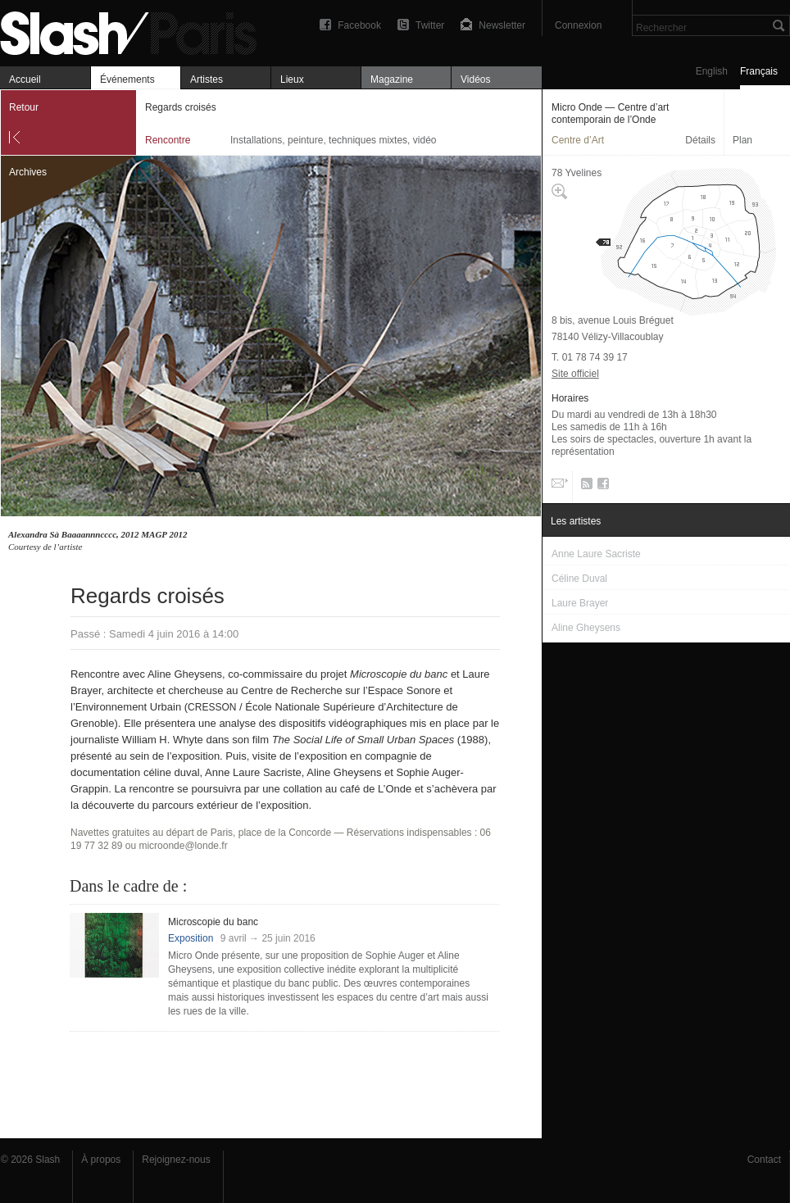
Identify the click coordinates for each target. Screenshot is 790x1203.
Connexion (578, 25)
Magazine (391, 79)
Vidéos (475, 79)
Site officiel (575, 373)
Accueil (25, 79)
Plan (742, 140)
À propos (100, 1159)
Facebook (359, 25)
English (712, 71)
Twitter (429, 25)
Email (558, 486)
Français (759, 71)
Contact (764, 1159)
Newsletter (502, 25)
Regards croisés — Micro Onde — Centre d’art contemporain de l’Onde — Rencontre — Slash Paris (135, 30)
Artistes (206, 79)
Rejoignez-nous (176, 1159)
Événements (127, 79)
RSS (584, 486)
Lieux (292, 79)
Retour (24, 107)
